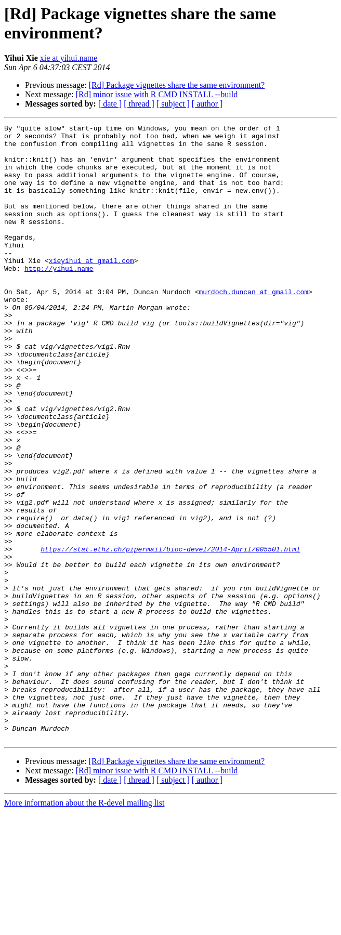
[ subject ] (173, 103)
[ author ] (207, 103)
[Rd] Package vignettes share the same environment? (177, 85)
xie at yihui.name (69, 58)
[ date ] (110, 103)
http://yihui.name (59, 297)
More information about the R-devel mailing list (84, 925)
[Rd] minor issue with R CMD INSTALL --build (157, 94)
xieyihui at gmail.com (91, 288)
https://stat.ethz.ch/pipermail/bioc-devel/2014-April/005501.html (170, 634)
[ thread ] (139, 103)
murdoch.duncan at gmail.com (253, 326)
